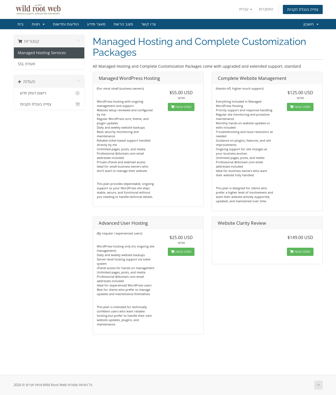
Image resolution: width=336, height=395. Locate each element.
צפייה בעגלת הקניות (302, 9)
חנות (38, 24)
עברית (245, 9)
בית (21, 24)
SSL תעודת (26, 63)
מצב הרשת (123, 24)
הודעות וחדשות (66, 24)
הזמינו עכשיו (181, 107)
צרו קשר (148, 24)
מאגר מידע (96, 24)
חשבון (311, 24)
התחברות (266, 9)
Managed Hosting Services (42, 52)
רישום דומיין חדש (49, 93)
